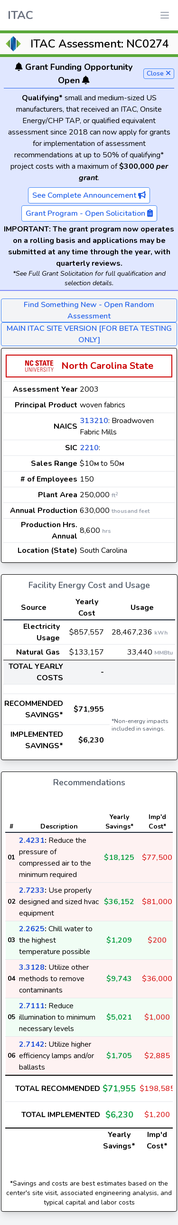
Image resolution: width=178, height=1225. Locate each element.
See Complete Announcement (89, 195)
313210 (94, 420)
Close (159, 73)
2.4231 (32, 840)
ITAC (20, 15)
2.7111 (32, 1006)
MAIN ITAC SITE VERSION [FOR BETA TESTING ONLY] (89, 334)
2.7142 (32, 1044)
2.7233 (32, 890)
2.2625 (32, 929)
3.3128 (32, 967)
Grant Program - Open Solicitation (89, 213)
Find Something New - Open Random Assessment (89, 310)
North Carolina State (107, 365)
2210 (89, 448)
